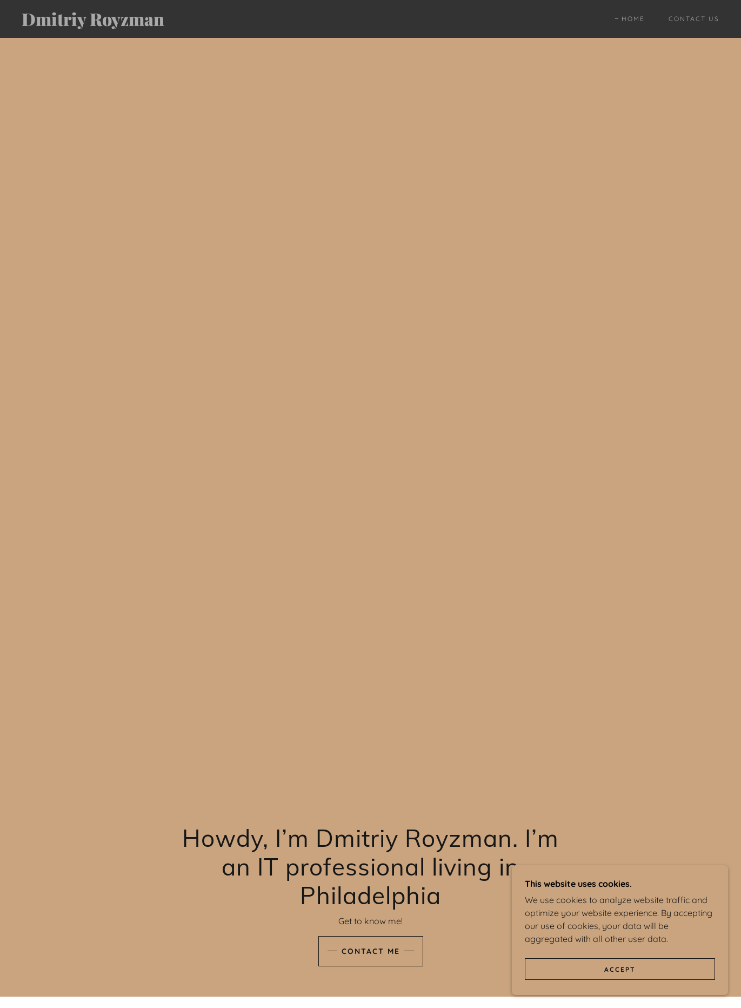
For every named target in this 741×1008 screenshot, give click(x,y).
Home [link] (633, 19)
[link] (117, 22)
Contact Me (371, 951)
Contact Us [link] (694, 19)
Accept (620, 969)
